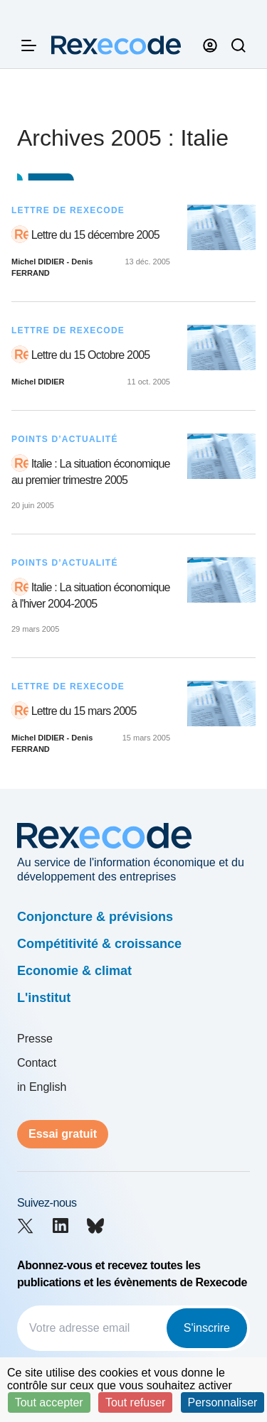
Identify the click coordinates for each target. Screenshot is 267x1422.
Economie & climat (74, 971)
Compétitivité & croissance (99, 944)
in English (41, 1087)
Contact (36, 1063)
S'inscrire (207, 1328)
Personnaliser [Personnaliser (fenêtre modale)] (223, 1402)
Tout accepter (49, 1402)
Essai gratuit (62, 1134)
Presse (35, 1039)
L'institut (43, 998)
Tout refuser (135, 1402)
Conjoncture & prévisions (95, 917)
